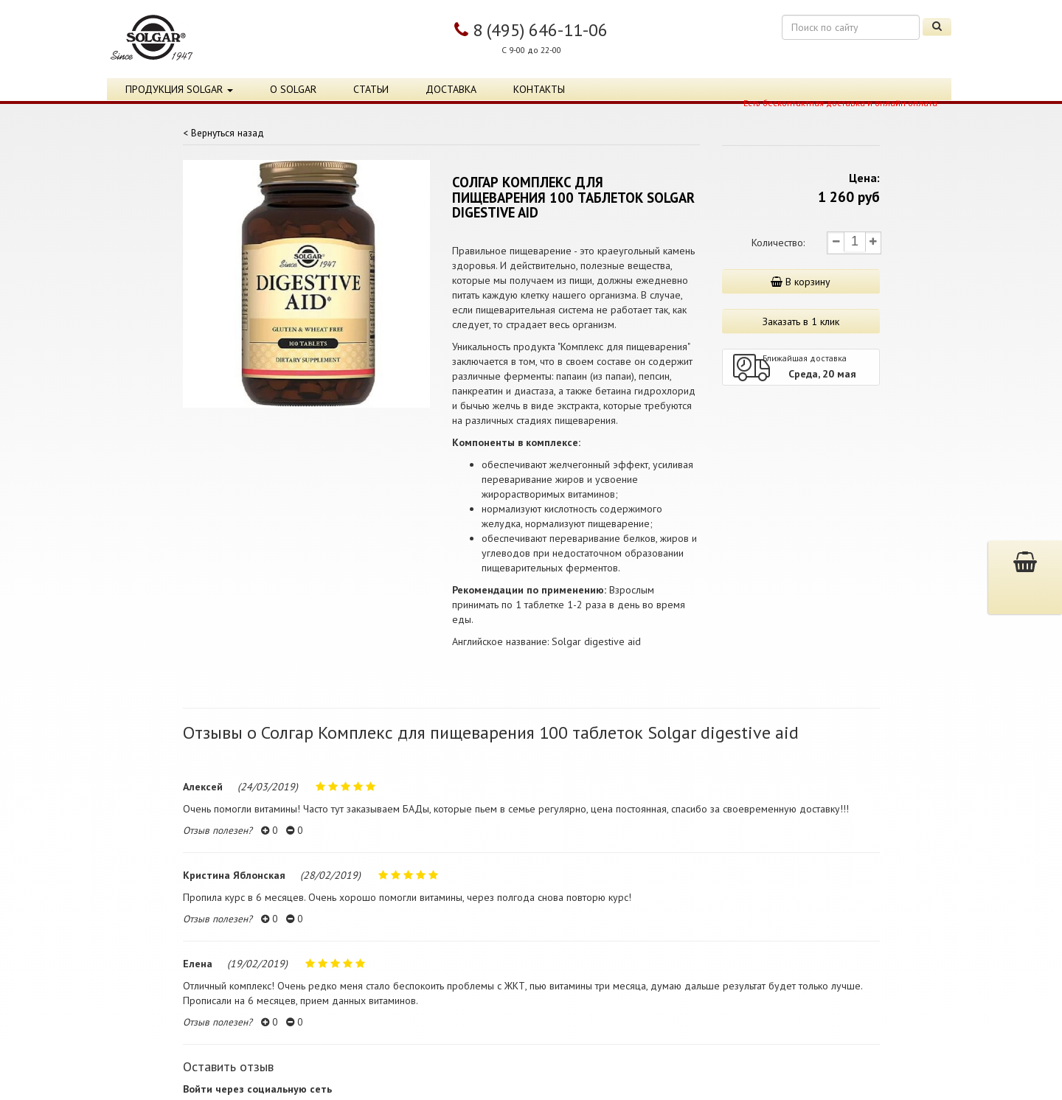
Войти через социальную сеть (257, 1089)
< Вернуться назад (223, 132)
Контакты (539, 89)
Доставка (451, 89)
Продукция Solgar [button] (179, 89)
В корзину (800, 281)
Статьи (371, 89)
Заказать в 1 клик (801, 321)
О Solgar (293, 89)
